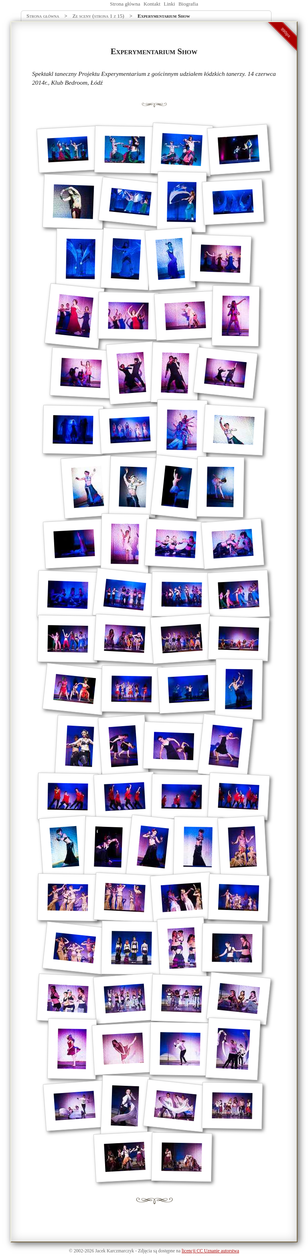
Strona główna (125, 4)
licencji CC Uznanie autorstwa (210, 1251)
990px (286, 32)
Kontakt (152, 4)
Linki (169, 4)
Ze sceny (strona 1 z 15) (98, 16)
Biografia (188, 4)
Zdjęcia (145, 1251)
